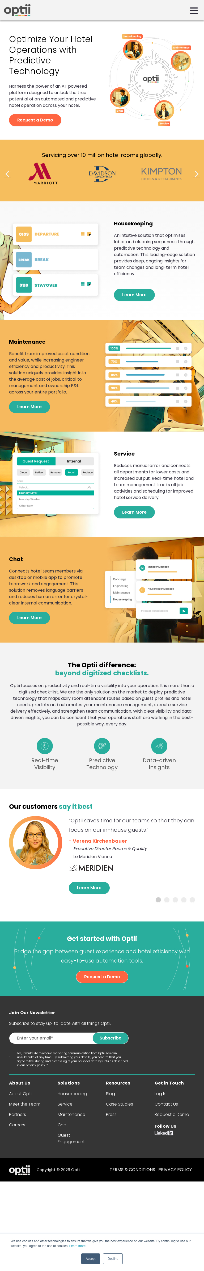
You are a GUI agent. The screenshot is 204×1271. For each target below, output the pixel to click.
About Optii (20, 1094)
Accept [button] (91, 1259)
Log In (161, 1094)
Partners (17, 1114)
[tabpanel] (102, 855)
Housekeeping (72, 1094)
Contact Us (166, 1104)
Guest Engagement (71, 1138)
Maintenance (71, 1114)
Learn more (77, 1246)
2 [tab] (166, 900)
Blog (110, 1094)
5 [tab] (192, 900)
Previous (7, 173)
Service (65, 1104)
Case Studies (119, 1104)
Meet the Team (24, 1104)
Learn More (134, 295)
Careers (17, 1125)
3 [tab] (175, 900)
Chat (63, 1125)
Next (196, 173)
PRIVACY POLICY (175, 1170)
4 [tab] (183, 900)
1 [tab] (158, 900)
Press (111, 1114)
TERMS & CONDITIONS (132, 1170)
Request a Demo (35, 120)
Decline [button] (113, 1259)
